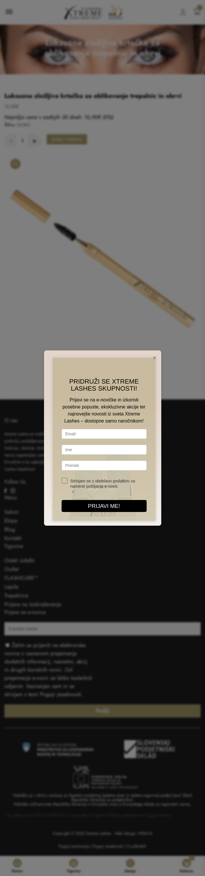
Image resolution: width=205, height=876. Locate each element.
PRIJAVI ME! (104, 506)
